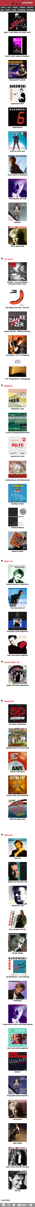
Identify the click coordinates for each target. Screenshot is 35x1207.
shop (14, 10)
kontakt (30, 10)
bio (2, 10)
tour (9, 7)
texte (8, 10)
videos (22, 7)
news (3, 7)
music (15, 7)
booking (21, 10)
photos (30, 7)
